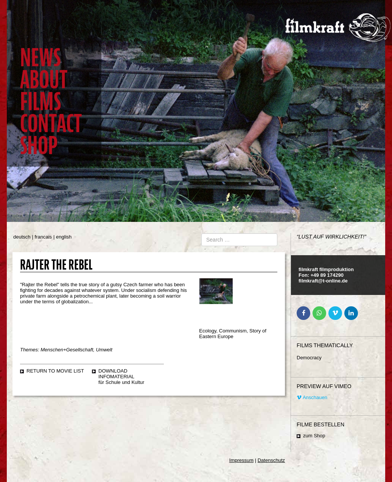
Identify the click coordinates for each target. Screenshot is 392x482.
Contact (51, 123)
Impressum (241, 460)
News (40, 57)
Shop (39, 145)
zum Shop (314, 435)
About (43, 79)
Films (40, 101)
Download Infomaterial (116, 373)
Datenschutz (271, 460)
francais (43, 237)
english (64, 237)
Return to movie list (55, 371)
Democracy (309, 357)
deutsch (22, 237)
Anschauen (312, 397)
